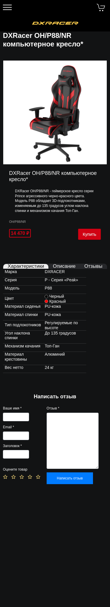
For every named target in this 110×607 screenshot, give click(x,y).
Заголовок (12, 446)
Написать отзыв (70, 478)
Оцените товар (15, 469)
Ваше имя (12, 408)
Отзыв (53, 408)
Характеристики (26, 266)
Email (8, 427)
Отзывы (93, 266)
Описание (64, 266)
